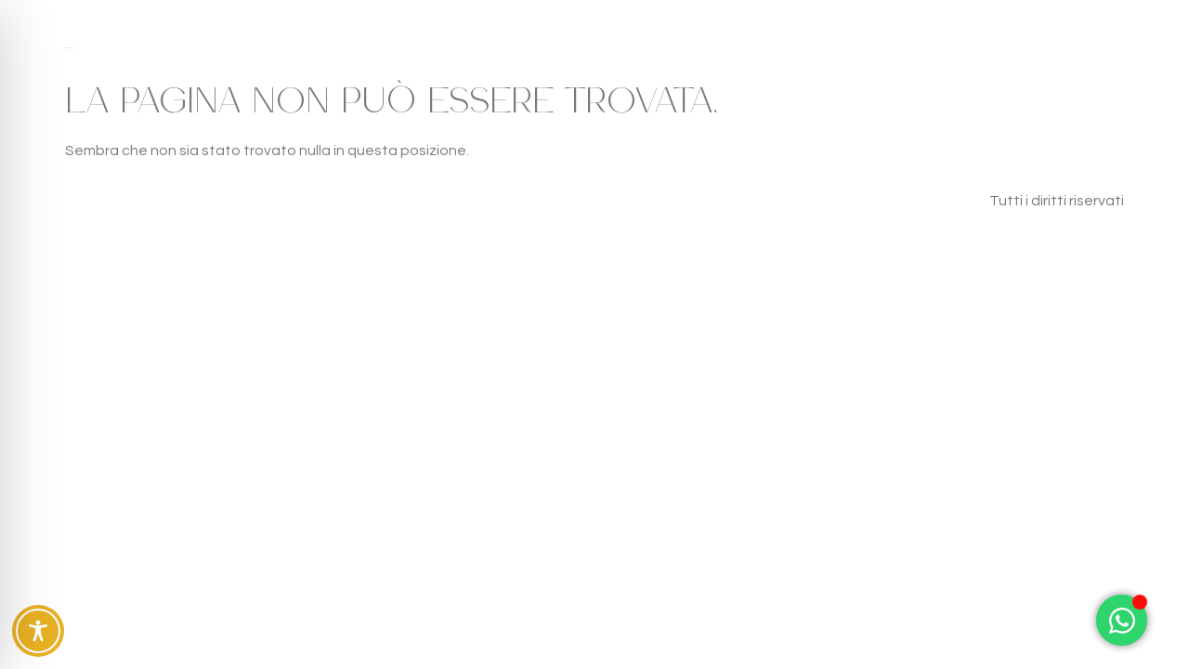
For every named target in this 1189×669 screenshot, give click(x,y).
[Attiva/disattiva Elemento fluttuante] (1121, 620)
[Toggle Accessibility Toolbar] (38, 631)
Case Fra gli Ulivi (69, 47)
